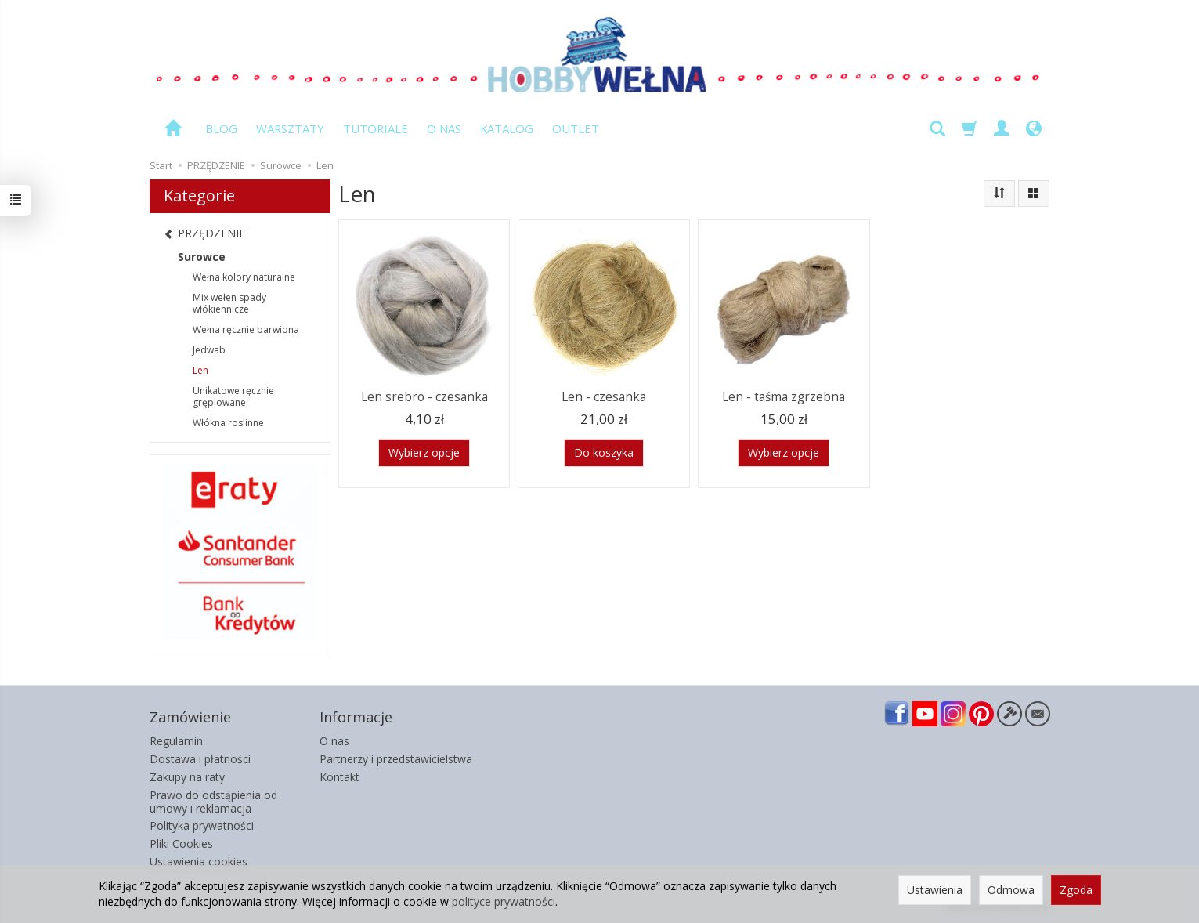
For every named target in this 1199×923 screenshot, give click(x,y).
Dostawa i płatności (200, 758)
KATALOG (506, 128)
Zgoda (1076, 889)
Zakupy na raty (187, 776)
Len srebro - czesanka (424, 397)
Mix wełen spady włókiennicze (229, 304)
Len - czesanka (604, 397)
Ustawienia (934, 889)
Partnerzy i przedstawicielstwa (396, 758)
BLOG (221, 128)
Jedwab (209, 350)
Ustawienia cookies (198, 861)
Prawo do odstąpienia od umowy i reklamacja (213, 801)
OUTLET (575, 128)
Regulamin (176, 740)
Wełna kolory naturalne (244, 277)
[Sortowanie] (999, 193)
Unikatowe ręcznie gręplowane (233, 397)
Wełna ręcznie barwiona (246, 329)
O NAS (444, 128)
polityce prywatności (503, 901)
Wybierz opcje (424, 452)
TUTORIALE (375, 128)
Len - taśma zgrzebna (783, 397)
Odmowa (1011, 889)
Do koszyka (604, 452)
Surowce (202, 256)
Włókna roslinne (228, 422)
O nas (334, 740)
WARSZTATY (290, 128)
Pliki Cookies (181, 843)
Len (200, 370)
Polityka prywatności (202, 825)
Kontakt (339, 776)
